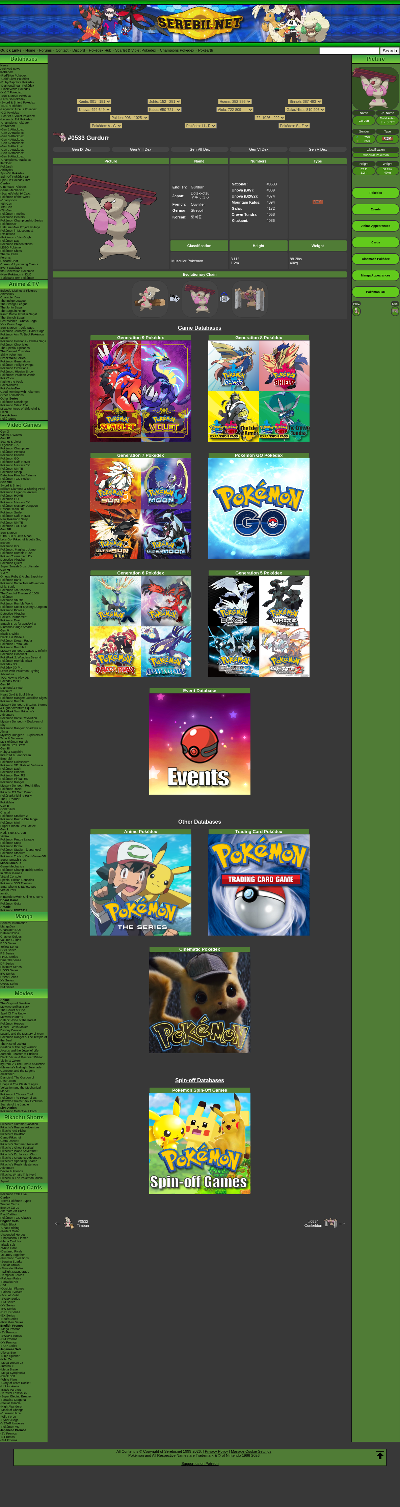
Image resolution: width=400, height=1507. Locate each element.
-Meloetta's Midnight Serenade (21, 1067)
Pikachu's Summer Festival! (19, 1144)
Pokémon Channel (12, 772)
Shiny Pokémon (11, 354)
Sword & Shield (10, 485)
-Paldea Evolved (11, 1292)
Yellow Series (9, 946)
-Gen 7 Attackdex (12, 149)
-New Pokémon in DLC (15, 274)
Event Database (11, 267)
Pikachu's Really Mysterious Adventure (19, 1166)
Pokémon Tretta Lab (14, 644)
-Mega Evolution (11, 1241)
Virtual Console (10, 876)
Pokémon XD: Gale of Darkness (22, 765)
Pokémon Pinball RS (14, 778)
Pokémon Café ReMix (15, 462)
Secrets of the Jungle (14, 1104)
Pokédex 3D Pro (11, 667)
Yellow (4, 836)
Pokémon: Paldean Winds (17, 375)
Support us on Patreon (199, 1463)
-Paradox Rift (9, 1281)
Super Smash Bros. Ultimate (19, 566)
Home (30, 50)
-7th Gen (6, 210)
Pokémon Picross (12, 610)
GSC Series (8, 950)
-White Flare (8, 1248)
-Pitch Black (8, 1224)
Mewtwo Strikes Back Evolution (21, 1101)
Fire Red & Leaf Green (15, 755)
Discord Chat (9, 261)
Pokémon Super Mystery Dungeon (23, 607)
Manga (24, 916)
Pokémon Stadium (12, 853)
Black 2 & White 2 (12, 637)
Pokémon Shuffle (11, 600)
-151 (3, 1285)
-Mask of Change (12, 1410)
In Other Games (11, 873)
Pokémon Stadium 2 (14, 816)
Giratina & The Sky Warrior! (18, 1047)
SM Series (7, 987)
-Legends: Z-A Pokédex (16, 119)
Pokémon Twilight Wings (16, 364)
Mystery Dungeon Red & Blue (20, 785)
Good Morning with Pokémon (19, 391)
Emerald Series (10, 960)
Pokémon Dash (10, 768)
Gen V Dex (318, 149)
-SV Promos (8, 1332)
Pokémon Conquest (13, 654)
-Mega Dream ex (11, 1362)
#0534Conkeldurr (313, 1223)
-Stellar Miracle (10, 1403)
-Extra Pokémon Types (15, 1201)
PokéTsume (8, 418)
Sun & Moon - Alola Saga (17, 327)
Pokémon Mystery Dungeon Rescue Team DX (19, 507)
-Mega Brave (9, 1369)
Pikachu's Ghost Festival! (17, 1147)
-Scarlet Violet (9, 1295)
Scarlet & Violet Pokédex (135, 50)
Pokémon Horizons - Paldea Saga (23, 341)
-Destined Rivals (11, 1251)
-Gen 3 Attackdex (12, 136)
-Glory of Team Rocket (15, 1383)
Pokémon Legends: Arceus (18, 492)
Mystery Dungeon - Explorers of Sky (21, 723)
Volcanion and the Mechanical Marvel (20, 1089)
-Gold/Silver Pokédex (14, 79)
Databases (23, 59)
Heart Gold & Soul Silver (16, 694)
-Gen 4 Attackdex (12, 139)
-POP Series (8, 1346)
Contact (62, 50)
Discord (79, 50)
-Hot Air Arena (9, 1386)
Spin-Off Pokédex (12, 173)
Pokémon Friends (12, 455)
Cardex (5, 183)
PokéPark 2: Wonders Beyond (20, 657)
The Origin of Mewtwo (15, 1003)
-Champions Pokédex (14, 122)
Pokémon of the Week (15, 197)
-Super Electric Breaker (16, 1396)
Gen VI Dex (258, 149)
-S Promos (7, 1437)
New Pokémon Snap (14, 519)
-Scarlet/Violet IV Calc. (15, 193)
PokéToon (7, 378)
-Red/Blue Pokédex (13, 75)
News (4, 65)
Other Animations (12, 395)
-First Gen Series (11, 1322)
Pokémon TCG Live (13, 526)
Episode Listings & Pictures (18, 290)
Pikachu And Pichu (13, 1130)
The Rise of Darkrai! (13, 1043)
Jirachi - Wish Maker (14, 1027)
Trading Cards (24, 1187)
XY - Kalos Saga (11, 324)
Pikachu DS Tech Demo (16, 792)
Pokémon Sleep (11, 472)
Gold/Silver (7, 809)
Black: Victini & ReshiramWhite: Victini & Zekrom (21, 1059)
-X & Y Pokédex (11, 92)
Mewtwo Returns (11, 1016)
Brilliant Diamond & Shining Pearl (22, 489)
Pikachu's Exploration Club (18, 1154)
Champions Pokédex (177, 50)
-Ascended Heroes (13, 1234)
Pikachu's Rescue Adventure (19, 1127)
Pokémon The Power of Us (18, 1097)
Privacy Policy (216, 1451)
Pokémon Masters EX (15, 465)
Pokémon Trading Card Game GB (23, 856)
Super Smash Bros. (13, 859)
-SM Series (8, 1302)
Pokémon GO (9, 458)
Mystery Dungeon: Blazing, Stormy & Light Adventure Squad (23, 706)
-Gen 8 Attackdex (12, 153)
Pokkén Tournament (13, 617)
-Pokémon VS (9, 1426)
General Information (13, 923)
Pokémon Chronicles (14, 344)
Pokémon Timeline (12, 213)
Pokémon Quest (11, 563)
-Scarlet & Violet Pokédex (17, 116)
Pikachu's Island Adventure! (18, 1151)
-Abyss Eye (8, 1352)
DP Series (7, 963)
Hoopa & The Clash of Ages (19, 1084)
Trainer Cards (9, 1204)
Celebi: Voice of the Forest (18, 1020)
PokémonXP (8, 224)
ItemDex (6, 163)
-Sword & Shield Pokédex (17, 102)
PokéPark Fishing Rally (16, 795)
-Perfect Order (10, 1231)
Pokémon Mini (10, 822)
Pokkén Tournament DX (16, 556)
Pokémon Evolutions (14, 368)
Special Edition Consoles (17, 880)
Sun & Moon (8, 532)
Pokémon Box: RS (12, 775)
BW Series (7, 973)
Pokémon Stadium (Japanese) (20, 849)
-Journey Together (12, 1255)
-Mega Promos (10, 1329)
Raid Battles (8, 1214)
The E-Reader (10, 799)
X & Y (4, 573)
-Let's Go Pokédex (12, 99)
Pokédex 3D (8, 664)
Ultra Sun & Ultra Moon (16, 536)
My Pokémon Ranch (14, 741)
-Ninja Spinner (10, 1356)
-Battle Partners (11, 1389)
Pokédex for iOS (11, 681)
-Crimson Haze (10, 1413)
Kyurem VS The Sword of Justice (22, 1064)
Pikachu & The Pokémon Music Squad (21, 1179)
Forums (45, 50)
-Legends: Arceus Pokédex (18, 109)
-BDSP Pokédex (11, 106)
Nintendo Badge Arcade (16, 627)
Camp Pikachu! (10, 1137)
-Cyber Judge (9, 1420)
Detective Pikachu (12, 559)
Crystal (5, 812)
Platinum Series (11, 967)
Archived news (10, 68)
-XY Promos (8, 1342)
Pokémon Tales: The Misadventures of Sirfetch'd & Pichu (20, 409)
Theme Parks (9, 254)
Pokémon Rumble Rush (16, 553)
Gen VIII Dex (140, 149)
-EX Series (7, 1315)
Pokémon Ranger (12, 782)
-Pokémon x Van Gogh (15, 237)
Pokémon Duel (10, 620)
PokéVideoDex (10, 388)
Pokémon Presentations (16, 244)
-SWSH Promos (11, 1335)
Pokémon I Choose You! (16, 1094)
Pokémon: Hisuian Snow (16, 371)
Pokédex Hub (100, 50)
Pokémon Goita (10, 903)
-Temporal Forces (12, 1275)
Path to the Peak (11, 381)
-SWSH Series (10, 1298)
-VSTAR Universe (12, 1423)
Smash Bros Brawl (12, 745)
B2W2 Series (9, 977)
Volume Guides (10, 940)
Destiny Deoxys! (11, 1030)
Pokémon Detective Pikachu (19, 1111)
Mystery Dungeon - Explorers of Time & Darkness (21, 736)
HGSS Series (9, 970)
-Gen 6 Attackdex (12, 146)
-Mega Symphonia (12, 1373)
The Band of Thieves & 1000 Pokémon (19, 595)
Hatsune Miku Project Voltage (20, 227)
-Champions (8, 200)
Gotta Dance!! (9, 1141)
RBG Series (8, 943)
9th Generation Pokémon (17, 271)
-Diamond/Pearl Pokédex (17, 85)
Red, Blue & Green (13, 832)
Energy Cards (9, 1207)
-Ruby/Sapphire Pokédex (17, 82)
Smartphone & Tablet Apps (18, 886)
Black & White (9, 634)
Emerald (6, 758)
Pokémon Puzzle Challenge (19, 819)
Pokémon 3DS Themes (16, 883)
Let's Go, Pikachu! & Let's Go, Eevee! (20, 541)
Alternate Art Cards (13, 1211)
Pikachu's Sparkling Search (18, 1161)
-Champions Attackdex (15, 159)
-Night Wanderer (11, 1406)
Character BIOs (10, 930)
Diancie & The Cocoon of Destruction (17, 1079)
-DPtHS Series (10, 1312)
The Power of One (12, 1010)
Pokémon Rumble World (16, 603)
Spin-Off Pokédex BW (15, 180)
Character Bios (10, 297)
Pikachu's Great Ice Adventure (20, 1157)
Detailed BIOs (9, 933)
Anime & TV (24, 284)
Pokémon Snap (10, 843)
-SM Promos (8, 1339)
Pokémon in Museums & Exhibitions (16, 232)
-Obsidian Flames (12, 1288)
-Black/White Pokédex (15, 89)
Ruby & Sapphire (11, 752)
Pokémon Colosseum (14, 762)
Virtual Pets (8, 890)
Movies (24, 993)
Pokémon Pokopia (12, 451)
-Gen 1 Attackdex (12, 129)
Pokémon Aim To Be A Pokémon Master (22, 336)
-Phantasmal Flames (14, 1238)
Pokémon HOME (11, 495)
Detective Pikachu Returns (18, 475)
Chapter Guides (11, 936)
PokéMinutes (9, 385)
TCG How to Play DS (14, 677)
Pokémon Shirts (11, 251)
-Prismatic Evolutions (14, 1258)
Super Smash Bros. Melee (18, 826)
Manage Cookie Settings (251, 1451)
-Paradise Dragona (13, 1399)
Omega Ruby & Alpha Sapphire (21, 576)
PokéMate (7, 802)
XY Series (7, 980)
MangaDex (7, 926)
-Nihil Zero (7, 1359)
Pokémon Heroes (12, 1023)
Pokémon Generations (15, 361)
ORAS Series (9, 983)
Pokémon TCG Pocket (15, 478)
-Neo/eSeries (9, 1319)
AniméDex (7, 294)
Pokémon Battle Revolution (18, 718)
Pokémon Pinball (11, 846)
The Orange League (14, 304)
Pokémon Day (10, 240)
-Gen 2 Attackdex (12, 133)
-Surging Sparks (11, 1261)
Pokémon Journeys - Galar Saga (22, 331)
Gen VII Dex (200, 149)
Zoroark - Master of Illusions (19, 1054)
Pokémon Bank (10, 580)
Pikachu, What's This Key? (18, 1174)
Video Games (24, 425)
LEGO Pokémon (11, 247)
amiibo (4, 893)
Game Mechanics (12, 190)
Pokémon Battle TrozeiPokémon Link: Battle (22, 585)
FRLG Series (9, 956)
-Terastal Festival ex (13, 1393)
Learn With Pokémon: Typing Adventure (19, 672)
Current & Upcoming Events (19, 264)
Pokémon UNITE (11, 468)
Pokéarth (205, 50)
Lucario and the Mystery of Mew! (22, 1033)
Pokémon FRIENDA (13, 910)
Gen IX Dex (81, 149)
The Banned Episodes (15, 351)
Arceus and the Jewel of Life (19, 1050)
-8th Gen (6, 207)
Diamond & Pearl (11, 687)
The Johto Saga (11, 307)
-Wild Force (8, 1416)
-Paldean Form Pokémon (17, 277)
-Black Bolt (7, 1244)
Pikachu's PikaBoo (12, 1134)
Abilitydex (7, 170)
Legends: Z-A (9, 445)
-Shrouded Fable (11, 1268)
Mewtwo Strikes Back (14, 1006)
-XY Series (7, 1305)
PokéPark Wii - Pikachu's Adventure (17, 713)
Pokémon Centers (12, 217)
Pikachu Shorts (24, 1117)
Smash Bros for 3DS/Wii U (18, 623)
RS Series (7, 953)
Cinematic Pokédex (13, 186)
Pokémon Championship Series (21, 220)
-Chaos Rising (10, 1228)
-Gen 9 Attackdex (12, 156)
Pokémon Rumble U (14, 647)
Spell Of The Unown (13, 1013)
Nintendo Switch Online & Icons (21, 896)
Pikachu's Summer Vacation (19, 1124)
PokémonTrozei (11, 789)
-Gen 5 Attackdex (12, 143)
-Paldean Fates (10, 1278)
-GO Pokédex (9, 112)
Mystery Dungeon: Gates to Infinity (23, 650)
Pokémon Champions (14, 448)
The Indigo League (13, 300)
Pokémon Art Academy (15, 590)
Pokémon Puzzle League (17, 839)
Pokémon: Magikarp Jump (18, 549)
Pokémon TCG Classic (15, 1217)
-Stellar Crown (10, 1265)
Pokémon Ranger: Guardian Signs (23, 698)
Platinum (6, 691)
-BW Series (8, 1308)
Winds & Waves (11, 435)
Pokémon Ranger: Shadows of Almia (21, 730)
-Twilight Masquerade (14, 1271)
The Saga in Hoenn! (13, 311)
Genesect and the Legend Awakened (17, 1072)
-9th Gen (6, 203)
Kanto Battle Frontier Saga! (18, 314)
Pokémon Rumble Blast (16, 660)
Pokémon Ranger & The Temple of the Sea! (23, 1038)
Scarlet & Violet (10, 441)
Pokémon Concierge (14, 402)
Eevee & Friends (11, 1171)
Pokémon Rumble (12, 701)
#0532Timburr (83, 1223)
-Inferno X (7, 1366)
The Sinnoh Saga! (12, 317)
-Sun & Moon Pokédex (15, 95)
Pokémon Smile (11, 512)
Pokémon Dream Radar (16, 640)
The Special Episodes (15, 348)
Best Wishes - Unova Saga (18, 321)
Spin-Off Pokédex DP (14, 176)
